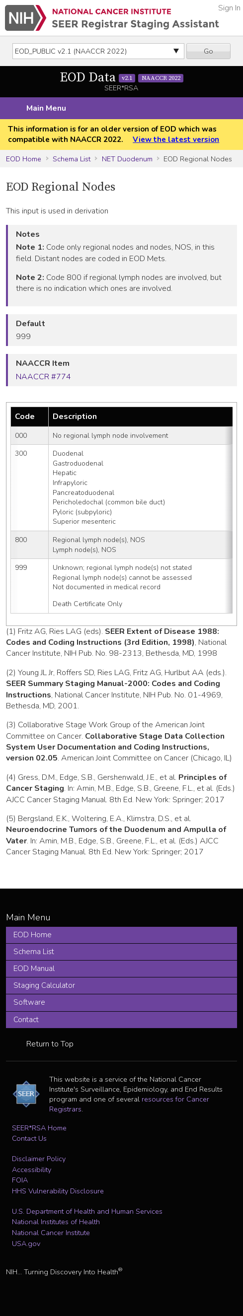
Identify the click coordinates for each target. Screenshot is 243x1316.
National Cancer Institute (51, 1233)
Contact (26, 1020)
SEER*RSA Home (39, 1128)
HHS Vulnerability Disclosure (58, 1191)
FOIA (20, 1180)
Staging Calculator (44, 985)
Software (29, 1002)
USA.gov (26, 1243)
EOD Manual (34, 968)
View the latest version (176, 139)
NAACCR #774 (43, 376)
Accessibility (31, 1170)
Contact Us (29, 1138)
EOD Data (122, 77)
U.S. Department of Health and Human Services (87, 1211)
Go (208, 51)
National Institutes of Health (56, 1222)
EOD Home (23, 159)
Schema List (71, 159)
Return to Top (50, 1044)
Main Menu (46, 108)
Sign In (229, 7)
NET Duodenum (127, 159)
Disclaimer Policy (39, 1159)
